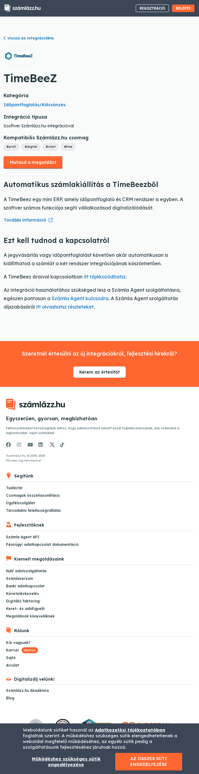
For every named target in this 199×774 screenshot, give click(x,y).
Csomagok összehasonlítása (32, 495)
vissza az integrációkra (29, 38)
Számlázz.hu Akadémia (27, 690)
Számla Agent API (22, 537)
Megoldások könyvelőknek (30, 616)
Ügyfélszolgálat (20, 503)
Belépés (183, 8)
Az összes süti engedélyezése (148, 761)
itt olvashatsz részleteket (65, 307)
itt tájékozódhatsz (105, 277)
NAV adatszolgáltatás (26, 571)
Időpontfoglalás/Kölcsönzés (34, 104)
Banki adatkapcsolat (25, 586)
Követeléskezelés (22, 593)
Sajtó (11, 657)
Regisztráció (152, 8)
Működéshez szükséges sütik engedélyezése (66, 761)
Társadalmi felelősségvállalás (33, 510)
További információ (25, 220)
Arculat (12, 665)
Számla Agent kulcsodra (80, 298)
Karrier (22, 650)
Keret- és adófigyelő (25, 608)
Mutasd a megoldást (33, 162)
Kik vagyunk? (18, 642)
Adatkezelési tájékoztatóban (130, 730)
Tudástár (14, 488)
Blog (10, 698)
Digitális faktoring (23, 601)
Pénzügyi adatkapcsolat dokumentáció (42, 544)
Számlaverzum (19, 578)
